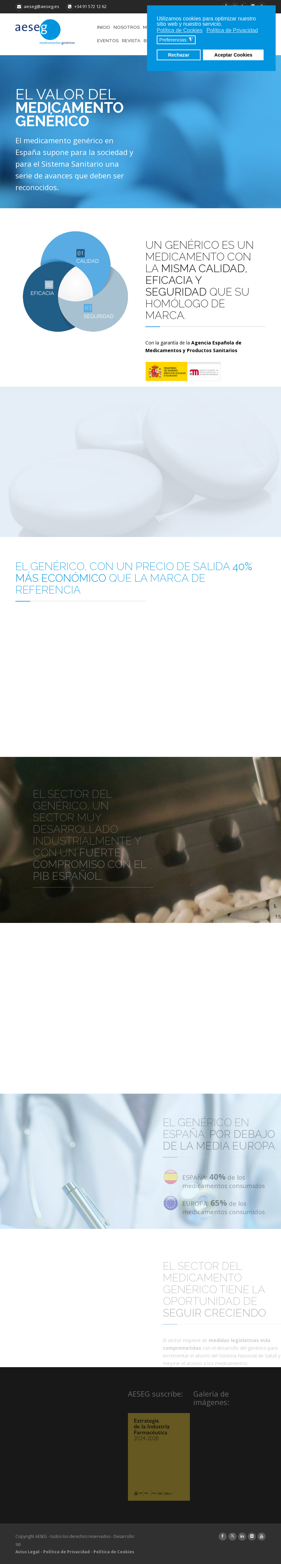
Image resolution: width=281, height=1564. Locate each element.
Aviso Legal (27, 1552)
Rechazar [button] (178, 55)
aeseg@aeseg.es (37, 6)
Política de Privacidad (66, 1552)
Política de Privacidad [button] (232, 30)
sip (18, 1544)
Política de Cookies (113, 1552)
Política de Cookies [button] (180, 30)
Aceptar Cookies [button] (233, 55)
